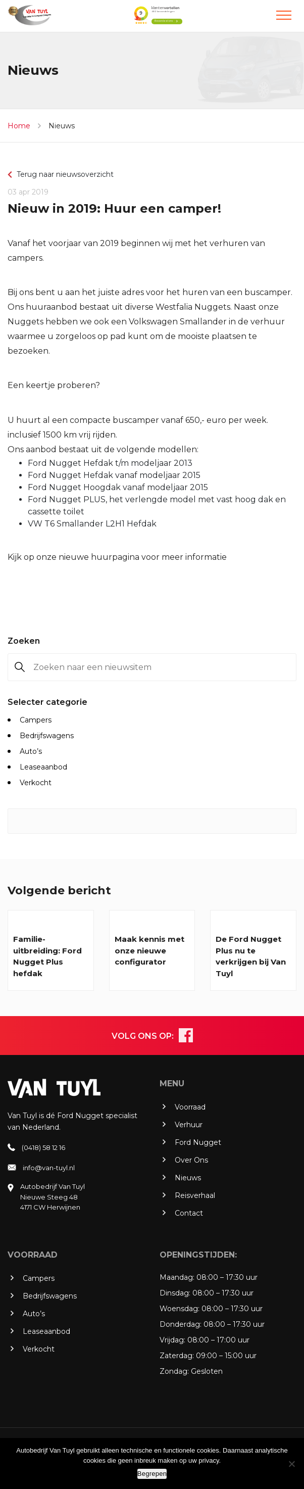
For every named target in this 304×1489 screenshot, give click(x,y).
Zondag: (174, 1371)
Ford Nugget (198, 1142)
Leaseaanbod (43, 767)
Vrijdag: (172, 1339)
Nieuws (61, 125)
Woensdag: (179, 1308)
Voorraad (190, 1107)
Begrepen (152, 1473)
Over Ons (191, 1160)
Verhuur (188, 1124)
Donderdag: (180, 1324)
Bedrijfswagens (47, 735)
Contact (189, 1213)
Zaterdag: (177, 1355)
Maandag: (177, 1277)
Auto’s (31, 751)
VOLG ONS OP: (143, 1036)
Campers (36, 720)
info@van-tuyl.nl (49, 1168)
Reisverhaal (195, 1195)
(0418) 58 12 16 (43, 1147)
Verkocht (36, 782)
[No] (291, 1464)
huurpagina (115, 557)
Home (19, 125)
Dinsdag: (175, 1293)
